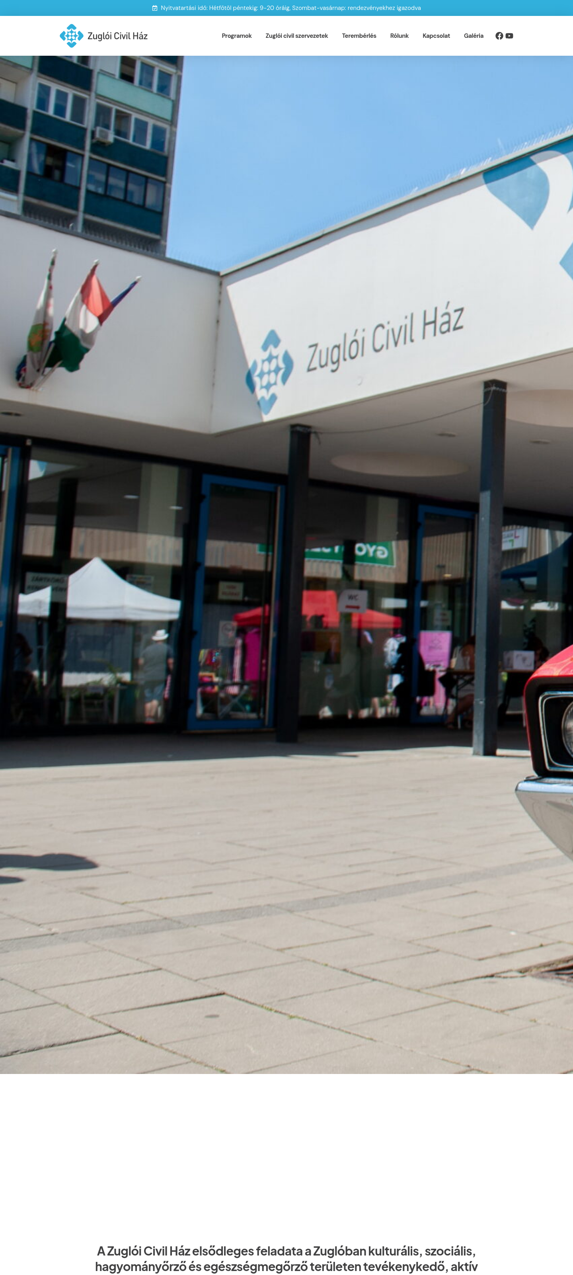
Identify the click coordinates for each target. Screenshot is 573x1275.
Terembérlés (359, 36)
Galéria (473, 36)
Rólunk (399, 36)
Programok (236, 36)
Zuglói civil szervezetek (297, 36)
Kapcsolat (436, 36)
